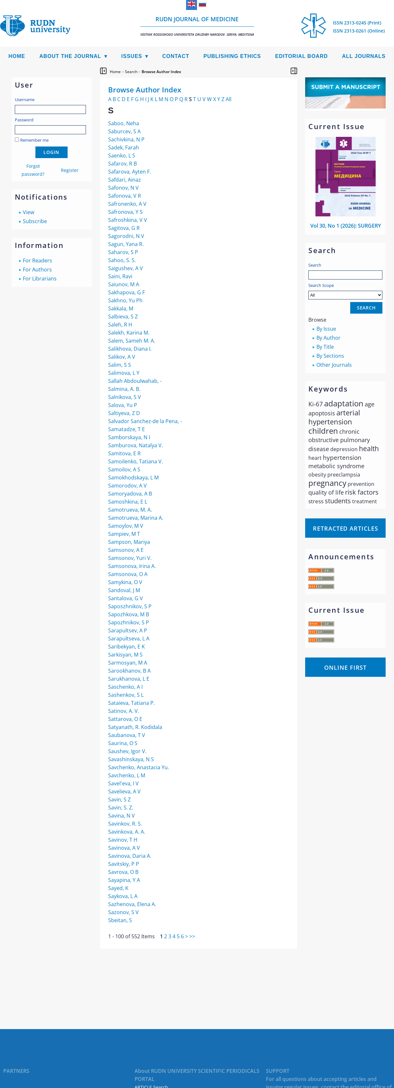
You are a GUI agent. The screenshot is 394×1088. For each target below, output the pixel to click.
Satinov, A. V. (123, 710)
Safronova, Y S (125, 211)
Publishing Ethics (232, 56)
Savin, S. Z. (120, 807)
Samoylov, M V (125, 525)
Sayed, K (118, 888)
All (228, 99)
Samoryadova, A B (130, 493)
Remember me (34, 140)
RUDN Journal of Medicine (197, 26)
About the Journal (70, 56)
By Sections (330, 355)
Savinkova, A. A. (126, 831)
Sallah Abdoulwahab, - (135, 380)
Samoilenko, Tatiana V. (135, 461)
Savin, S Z (119, 799)
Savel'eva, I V (123, 783)
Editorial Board (301, 56)
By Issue (326, 328)
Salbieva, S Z (123, 316)
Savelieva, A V (124, 791)
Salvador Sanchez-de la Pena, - (145, 421)
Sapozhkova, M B (128, 614)
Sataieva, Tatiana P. (131, 702)
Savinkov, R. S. (125, 823)
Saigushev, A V (125, 268)
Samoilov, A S (124, 469)
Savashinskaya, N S (131, 759)
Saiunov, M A (123, 284)
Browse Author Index (161, 71)
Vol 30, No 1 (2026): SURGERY (345, 225)
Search (314, 265)
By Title (325, 346)
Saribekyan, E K (126, 646)
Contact (175, 56)
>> (192, 936)
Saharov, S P (123, 252)
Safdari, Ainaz (124, 179)
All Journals (364, 56)
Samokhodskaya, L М (133, 477)
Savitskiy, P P (123, 863)
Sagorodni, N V (126, 236)
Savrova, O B (123, 871)
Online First (345, 667)
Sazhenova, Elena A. (132, 904)
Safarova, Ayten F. (129, 171)
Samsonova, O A (127, 574)
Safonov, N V (123, 187)
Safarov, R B (122, 163)
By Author (328, 337)
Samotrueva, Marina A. (135, 517)
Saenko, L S (121, 155)
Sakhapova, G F (126, 292)
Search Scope (345, 290)
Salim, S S (119, 364)
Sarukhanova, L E (128, 678)
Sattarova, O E (125, 719)
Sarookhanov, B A (129, 670)
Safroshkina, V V (127, 219)
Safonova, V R (124, 195)
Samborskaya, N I (129, 437)
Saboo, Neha (123, 123)
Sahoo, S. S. (122, 260)
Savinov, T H (122, 839)
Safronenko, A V (127, 203)
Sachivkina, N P (126, 139)
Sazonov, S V (123, 912)
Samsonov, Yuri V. (130, 558)
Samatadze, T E (126, 429)
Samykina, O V (125, 582)
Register (70, 170)
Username (24, 99)
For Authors (37, 269)
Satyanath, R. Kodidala (135, 727)
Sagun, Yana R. (126, 244)
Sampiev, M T (124, 533)
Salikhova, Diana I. (130, 348)
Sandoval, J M (124, 590)
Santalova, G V (125, 598)
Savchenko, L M (126, 775)
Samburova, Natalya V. (135, 445)
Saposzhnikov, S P (130, 606)
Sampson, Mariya (129, 541)
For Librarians (40, 278)
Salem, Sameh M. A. (131, 340)
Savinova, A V (124, 847)
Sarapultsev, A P (127, 630)
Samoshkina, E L (127, 501)
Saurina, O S (122, 743)
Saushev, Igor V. (127, 751)
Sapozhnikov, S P (128, 622)
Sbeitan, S (120, 920)
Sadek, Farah (123, 147)
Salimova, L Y (123, 372)
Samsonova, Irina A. (132, 566)
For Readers (37, 260)
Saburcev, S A (124, 131)
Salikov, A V (121, 356)
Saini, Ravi (120, 276)
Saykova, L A (122, 896)
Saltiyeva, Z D (124, 413)
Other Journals (334, 364)
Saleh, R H (120, 324)
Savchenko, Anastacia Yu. (138, 767)
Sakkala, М (120, 308)
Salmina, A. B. (124, 389)
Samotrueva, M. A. (130, 509)
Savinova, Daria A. (129, 855)
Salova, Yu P (122, 405)
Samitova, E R (124, 453)
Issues (131, 56)
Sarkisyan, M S (125, 654)
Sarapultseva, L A (128, 638)
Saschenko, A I (125, 686)
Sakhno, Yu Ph (125, 300)
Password (24, 120)
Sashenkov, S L (126, 694)
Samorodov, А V (127, 485)
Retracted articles (345, 528)
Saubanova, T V (126, 735)
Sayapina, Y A (124, 880)
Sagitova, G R (124, 228)
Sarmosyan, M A (127, 662)
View (28, 212)
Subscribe (35, 221)
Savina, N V (121, 815)
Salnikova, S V (124, 397)
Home (16, 56)
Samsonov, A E (126, 549)
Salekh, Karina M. (128, 332)
